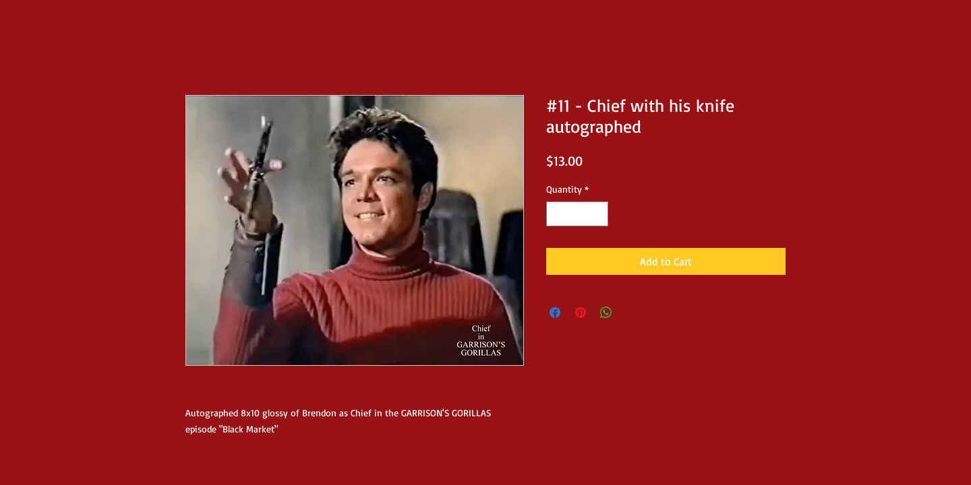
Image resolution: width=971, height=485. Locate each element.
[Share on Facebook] (555, 312)
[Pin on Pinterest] (580, 312)
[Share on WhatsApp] (606, 312)
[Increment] (597, 214)
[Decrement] (556, 214)
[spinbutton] (577, 214)
